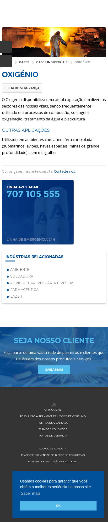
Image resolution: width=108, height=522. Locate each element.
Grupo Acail (52, 409)
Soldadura (21, 276)
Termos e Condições (53, 429)
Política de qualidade (53, 422)
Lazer (16, 296)
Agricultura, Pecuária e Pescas (42, 283)
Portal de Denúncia (53, 435)
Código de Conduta (52, 448)
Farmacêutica (24, 290)
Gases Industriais (51, 62)
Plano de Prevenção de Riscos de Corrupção (53, 455)
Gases (24, 62)
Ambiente (19, 269)
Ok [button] (58, 506)
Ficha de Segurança (22, 88)
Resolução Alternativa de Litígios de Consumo (53, 416)
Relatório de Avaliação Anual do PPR (53, 461)
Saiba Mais (54, 369)
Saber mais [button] (30, 493)
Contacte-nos (64, 171)
